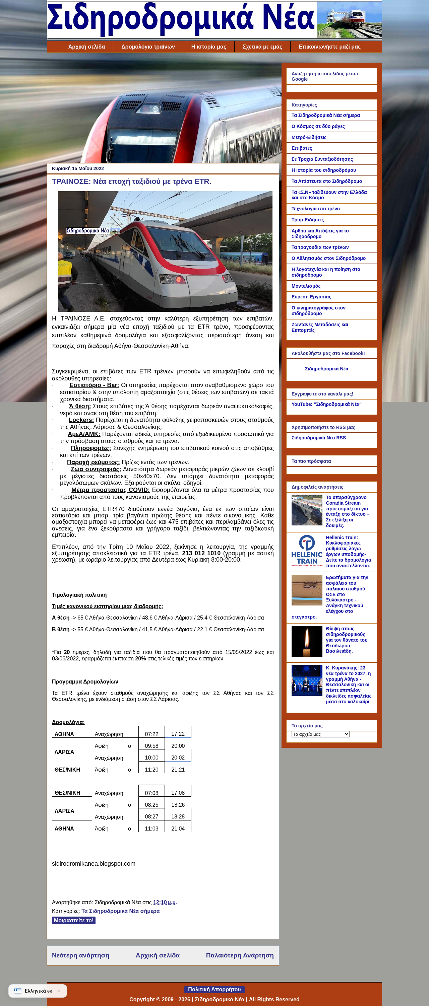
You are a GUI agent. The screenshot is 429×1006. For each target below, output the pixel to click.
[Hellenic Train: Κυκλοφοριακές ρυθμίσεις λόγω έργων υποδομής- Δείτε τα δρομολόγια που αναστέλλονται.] (308, 564)
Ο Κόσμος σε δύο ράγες (318, 126)
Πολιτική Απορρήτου (214, 989)
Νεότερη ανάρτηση (80, 955)
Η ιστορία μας (208, 47)
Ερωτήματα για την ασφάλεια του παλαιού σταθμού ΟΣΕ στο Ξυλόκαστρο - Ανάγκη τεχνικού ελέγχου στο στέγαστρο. (330, 597)
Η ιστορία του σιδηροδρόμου (324, 170)
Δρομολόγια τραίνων (148, 47)
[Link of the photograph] (165, 309)
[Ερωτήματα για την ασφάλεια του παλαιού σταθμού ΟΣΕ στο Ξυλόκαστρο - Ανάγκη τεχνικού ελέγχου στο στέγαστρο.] (308, 603)
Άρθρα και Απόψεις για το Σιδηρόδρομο (320, 233)
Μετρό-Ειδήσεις (309, 137)
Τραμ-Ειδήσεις (308, 219)
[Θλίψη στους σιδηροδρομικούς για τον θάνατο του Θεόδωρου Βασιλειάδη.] (308, 655)
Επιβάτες (302, 148)
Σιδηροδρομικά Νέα (327, 368)
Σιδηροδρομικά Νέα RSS (319, 437)
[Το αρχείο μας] (321, 734)
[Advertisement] (163, 109)
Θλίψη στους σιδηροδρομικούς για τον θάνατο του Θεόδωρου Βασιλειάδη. (347, 640)
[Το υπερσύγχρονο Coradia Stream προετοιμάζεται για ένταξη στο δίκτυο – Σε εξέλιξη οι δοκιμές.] (308, 523)
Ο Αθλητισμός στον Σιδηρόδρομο (329, 258)
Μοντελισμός (306, 286)
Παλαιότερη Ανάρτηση (240, 955)
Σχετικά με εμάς (262, 47)
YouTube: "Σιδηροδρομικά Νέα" (327, 404)
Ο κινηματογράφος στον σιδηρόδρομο (319, 310)
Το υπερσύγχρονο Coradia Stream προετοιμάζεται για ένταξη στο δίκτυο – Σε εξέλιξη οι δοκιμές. (348, 511)
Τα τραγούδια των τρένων (320, 247)
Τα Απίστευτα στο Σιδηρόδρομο (327, 181)
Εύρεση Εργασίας (311, 296)
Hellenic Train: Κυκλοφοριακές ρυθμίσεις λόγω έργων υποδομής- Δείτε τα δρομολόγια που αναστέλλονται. (348, 551)
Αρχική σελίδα (86, 47)
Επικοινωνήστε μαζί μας (330, 47)
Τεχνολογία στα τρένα (316, 208)
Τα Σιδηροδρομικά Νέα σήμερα (120, 911)
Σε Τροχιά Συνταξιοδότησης (322, 159)
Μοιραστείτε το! (74, 920)
